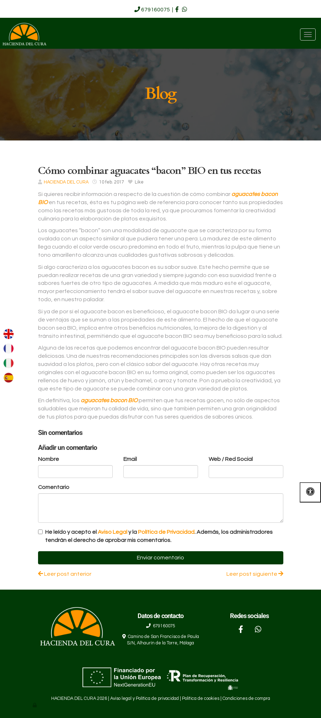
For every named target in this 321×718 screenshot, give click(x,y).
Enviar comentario (160, 557)
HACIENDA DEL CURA (66, 182)
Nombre (48, 459)
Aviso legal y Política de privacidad (144, 698)
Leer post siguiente (254, 574)
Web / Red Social (231, 459)
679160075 (155, 9)
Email (130, 459)
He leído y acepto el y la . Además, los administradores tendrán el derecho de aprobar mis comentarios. (159, 536)
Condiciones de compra (246, 698)
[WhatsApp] (258, 630)
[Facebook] (240, 630)
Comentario (53, 487)
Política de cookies (200, 698)
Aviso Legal (112, 532)
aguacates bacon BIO (109, 400)
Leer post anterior (64, 574)
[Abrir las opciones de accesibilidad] (310, 492)
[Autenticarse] (35, 705)
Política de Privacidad (166, 532)
